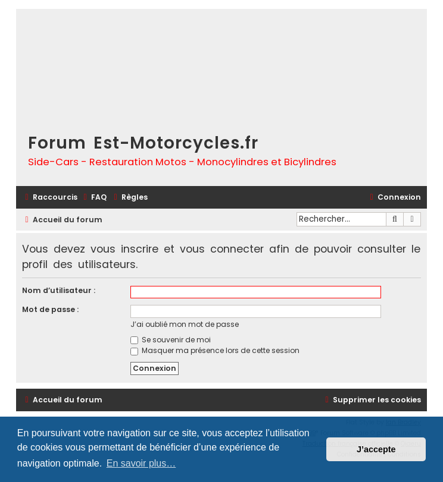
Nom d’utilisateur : (58, 290)
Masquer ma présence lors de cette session (215, 350)
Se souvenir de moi (170, 340)
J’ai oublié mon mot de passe (184, 324)
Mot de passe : (50, 309)
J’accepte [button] (376, 449)
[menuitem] (93, 198)
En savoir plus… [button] (141, 463)
